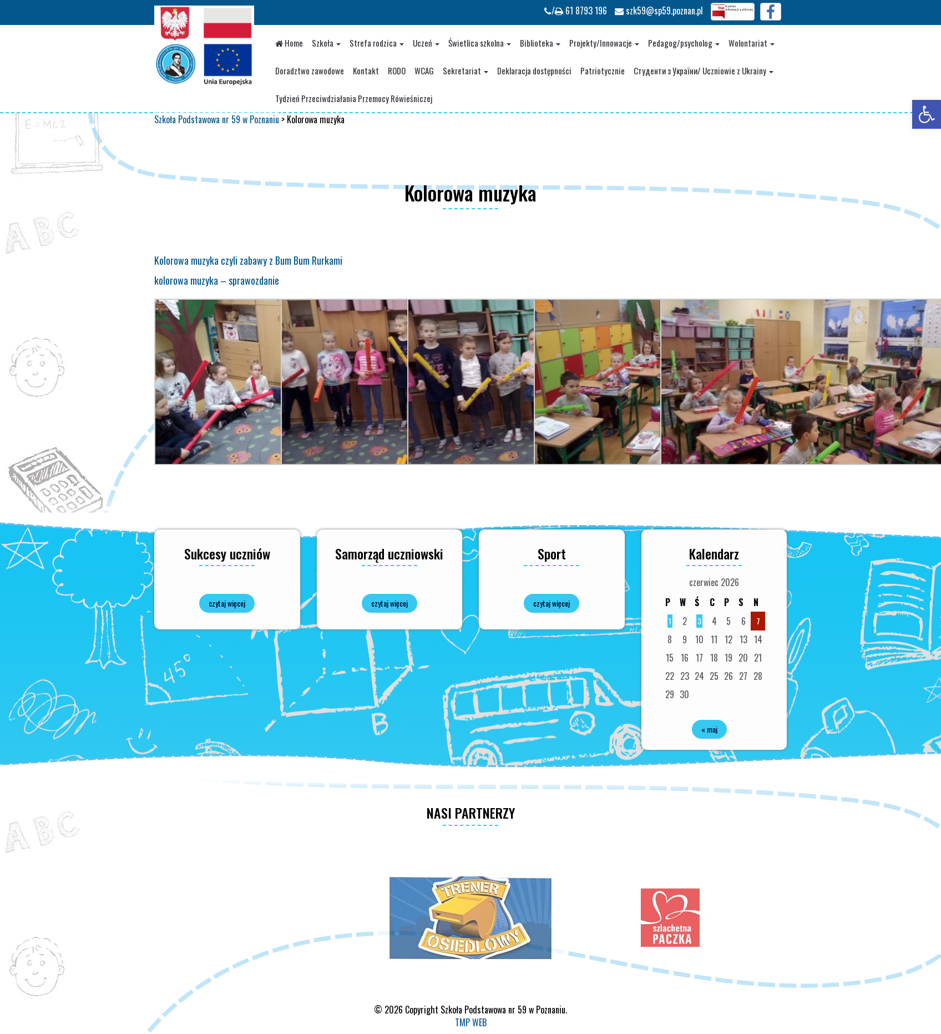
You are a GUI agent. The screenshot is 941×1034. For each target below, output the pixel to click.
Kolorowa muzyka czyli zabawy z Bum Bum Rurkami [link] (248, 260)
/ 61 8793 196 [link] (575, 10)
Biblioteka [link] (540, 43)
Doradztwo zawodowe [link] (309, 70)
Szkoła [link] (326, 43)
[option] (470, 917)
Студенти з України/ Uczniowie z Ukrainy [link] (703, 70)
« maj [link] (709, 729)
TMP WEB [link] (471, 1022)
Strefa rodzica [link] (377, 43)
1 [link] (670, 621)
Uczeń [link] (426, 43)
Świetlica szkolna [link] (479, 43)
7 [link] (758, 621)
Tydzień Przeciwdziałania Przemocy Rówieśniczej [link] (353, 98)
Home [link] (289, 43)
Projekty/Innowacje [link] (604, 43)
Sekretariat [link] (465, 70)
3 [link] (699, 621)
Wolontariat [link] (751, 43)
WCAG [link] (424, 70)
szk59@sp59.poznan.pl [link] (659, 10)
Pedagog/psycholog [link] (684, 43)
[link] (926, 114)
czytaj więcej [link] (227, 603)
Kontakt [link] (366, 70)
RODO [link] (397, 70)
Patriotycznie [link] (602, 70)
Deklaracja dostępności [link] (534, 70)
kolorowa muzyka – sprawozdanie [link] (216, 280)
